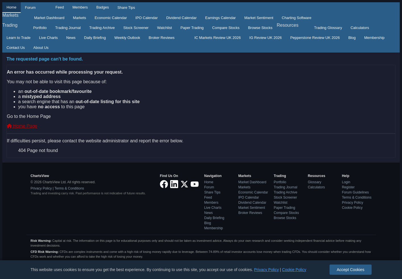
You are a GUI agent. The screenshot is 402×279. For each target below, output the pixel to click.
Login (346, 182)
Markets (10, 15)
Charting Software (296, 18)
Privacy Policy (41, 188)
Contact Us (16, 47)
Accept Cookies (350, 269)
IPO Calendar (147, 18)
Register (348, 187)
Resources (287, 25)
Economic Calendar (111, 18)
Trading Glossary (328, 28)
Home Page (22, 126)
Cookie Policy (352, 208)
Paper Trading (192, 28)
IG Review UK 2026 (265, 38)
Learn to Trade (19, 38)
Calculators (360, 28)
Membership (374, 38)
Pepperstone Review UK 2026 (315, 38)
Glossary (314, 182)
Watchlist (164, 28)
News (71, 38)
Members (80, 7)
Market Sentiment (258, 18)
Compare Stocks (225, 28)
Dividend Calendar (181, 18)
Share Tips (126, 7)
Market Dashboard (49, 18)
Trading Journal (68, 28)
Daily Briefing (95, 38)
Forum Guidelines (355, 192)
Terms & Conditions (69, 188)
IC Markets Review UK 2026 (217, 38)
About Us (40, 47)
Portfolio (40, 28)
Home (11, 7)
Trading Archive (102, 28)
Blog (352, 38)
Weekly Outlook (127, 38)
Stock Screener (136, 28)
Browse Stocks (260, 28)
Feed (59, 7)
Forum (30, 7)
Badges (102, 7)
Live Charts (48, 38)
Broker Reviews (161, 38)
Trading (10, 25)
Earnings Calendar (220, 18)
